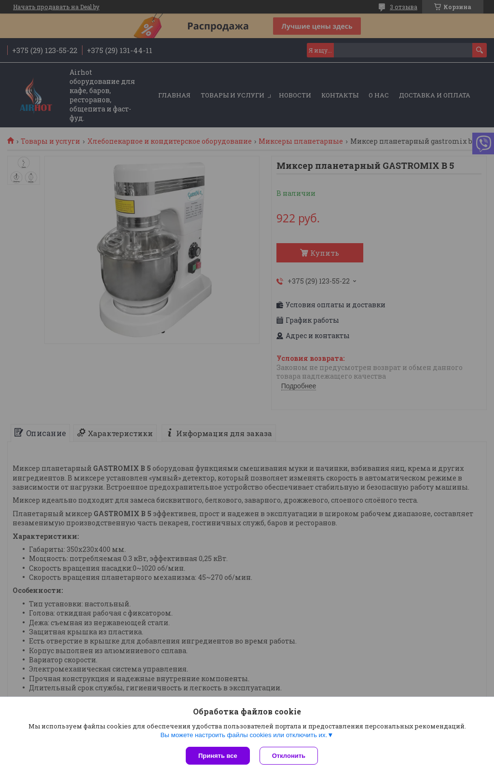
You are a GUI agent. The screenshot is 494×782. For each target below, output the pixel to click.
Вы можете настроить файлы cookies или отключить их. (243, 735)
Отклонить (288, 755)
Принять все (217, 755)
